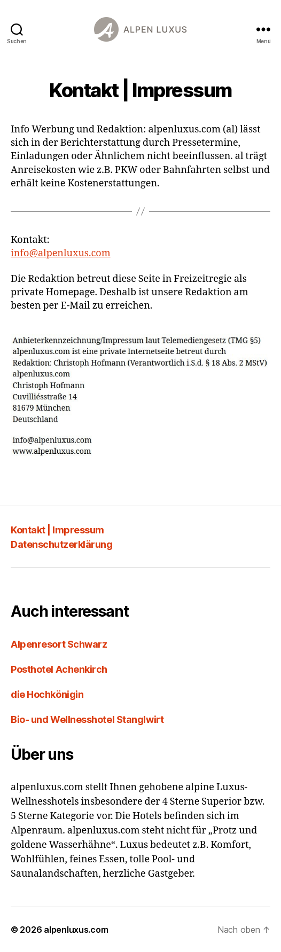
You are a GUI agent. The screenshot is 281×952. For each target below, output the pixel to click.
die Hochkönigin (47, 694)
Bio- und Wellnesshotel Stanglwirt (87, 719)
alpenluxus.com (76, 929)
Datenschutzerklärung (61, 544)
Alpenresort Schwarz (59, 644)
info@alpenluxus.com (61, 253)
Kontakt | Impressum (57, 530)
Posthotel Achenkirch (59, 669)
